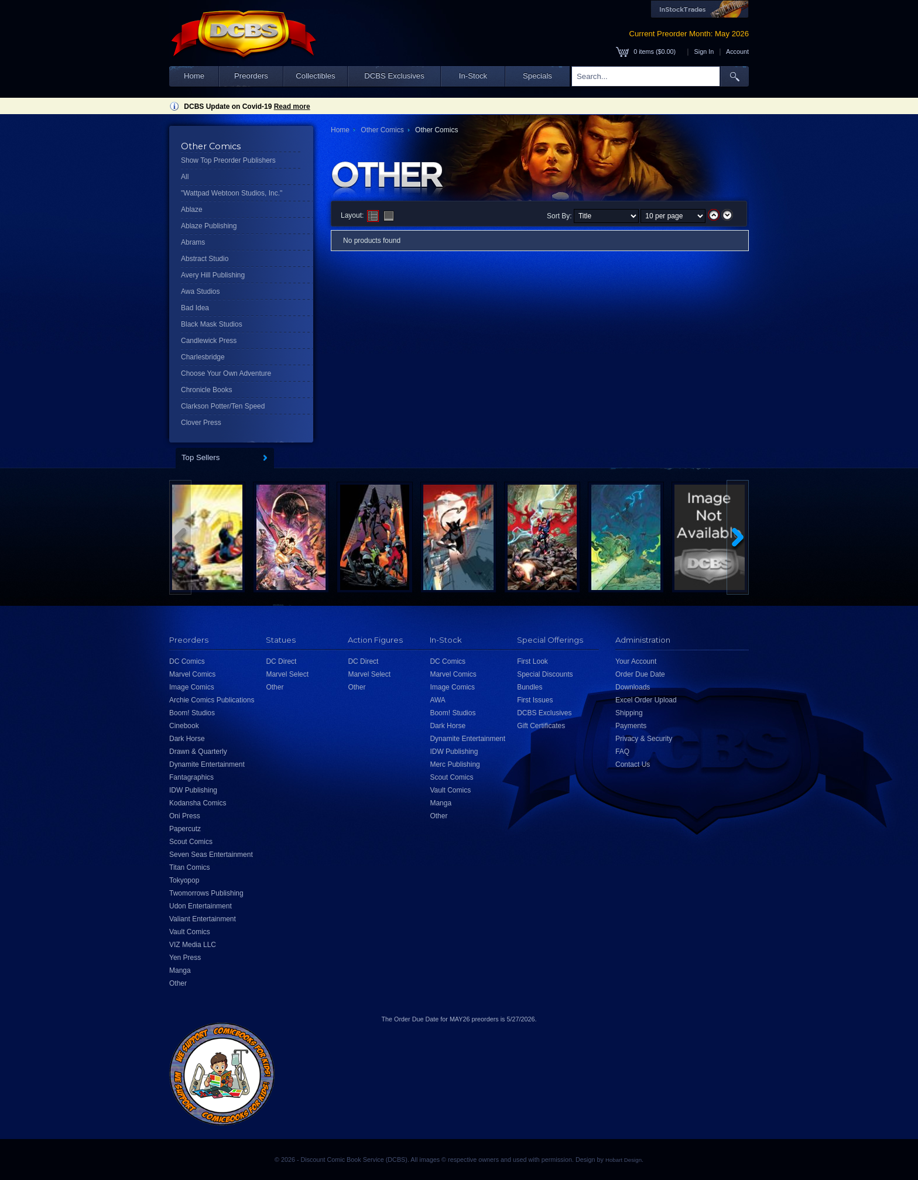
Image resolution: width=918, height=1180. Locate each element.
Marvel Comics (192, 674)
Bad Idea (195, 308)
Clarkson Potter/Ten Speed (223, 406)
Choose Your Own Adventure (226, 373)
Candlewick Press (209, 341)
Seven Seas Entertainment (211, 854)
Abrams (193, 242)
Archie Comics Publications (211, 700)
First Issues (535, 700)
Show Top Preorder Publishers (228, 160)
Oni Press (184, 816)
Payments (630, 726)
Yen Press (185, 957)
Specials (537, 75)
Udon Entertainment (200, 906)
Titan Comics (189, 867)
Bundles (529, 687)
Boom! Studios (192, 713)
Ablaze (192, 209)
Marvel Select (287, 674)
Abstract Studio (204, 259)
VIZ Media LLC (192, 945)
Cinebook (184, 726)
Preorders (251, 75)
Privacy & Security (643, 739)
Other (178, 983)
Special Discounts (545, 674)
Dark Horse (187, 739)
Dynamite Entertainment (207, 764)
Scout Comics (191, 842)
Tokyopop (184, 880)
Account (737, 51)
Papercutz (185, 829)
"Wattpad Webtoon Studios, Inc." (231, 193)
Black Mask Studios (211, 324)
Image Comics (191, 687)
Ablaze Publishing (209, 226)
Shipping (629, 713)
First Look (532, 661)
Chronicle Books (206, 390)
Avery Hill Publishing (213, 275)
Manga (180, 970)
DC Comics (187, 661)
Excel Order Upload (646, 700)
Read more (292, 106)
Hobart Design (623, 1160)
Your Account (635, 661)
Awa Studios (200, 291)
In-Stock (473, 75)
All (185, 177)
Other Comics (382, 130)
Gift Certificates (541, 726)
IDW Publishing (193, 790)
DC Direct (281, 661)
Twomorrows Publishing (206, 893)
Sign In (704, 51)
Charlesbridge (203, 357)
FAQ (622, 751)
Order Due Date (640, 674)
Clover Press (201, 423)
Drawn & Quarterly (198, 751)
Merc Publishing (454, 764)
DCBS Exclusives (394, 75)
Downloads (632, 687)
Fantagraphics (191, 777)
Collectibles (315, 75)
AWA (437, 700)
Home (194, 75)
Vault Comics (189, 932)
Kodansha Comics (197, 803)
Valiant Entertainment (202, 919)
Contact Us (632, 764)
